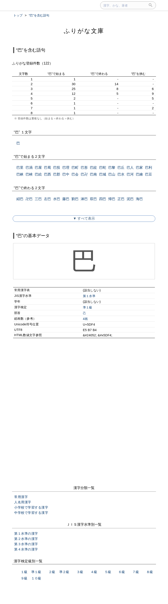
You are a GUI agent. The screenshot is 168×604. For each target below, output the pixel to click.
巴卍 (84, 174)
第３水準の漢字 (26, 544)
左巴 (47, 199)
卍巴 (29, 199)
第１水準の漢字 (26, 533)
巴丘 (120, 167)
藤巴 (65, 199)
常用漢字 (21, 497)
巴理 (65, 167)
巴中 (65, 174)
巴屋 (38, 167)
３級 (80, 572)
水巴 (56, 199)
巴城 (102, 174)
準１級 (87, 307)
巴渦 (29, 167)
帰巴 (111, 199)
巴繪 (139, 174)
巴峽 (29, 174)
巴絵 (38, 174)
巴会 (75, 174)
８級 (149, 572)
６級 (121, 572)
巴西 (47, 174)
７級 (135, 572)
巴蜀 (47, 167)
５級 (108, 572)
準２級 (64, 572)
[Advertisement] (84, 379)
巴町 (75, 167)
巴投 (56, 167)
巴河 (130, 174)
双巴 (93, 199)
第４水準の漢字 (26, 549)
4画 (85, 319)
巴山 (111, 174)
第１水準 (89, 296)
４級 (94, 572)
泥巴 (130, 199)
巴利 (148, 167)
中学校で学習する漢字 (31, 512)
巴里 (19, 167)
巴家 (139, 167)
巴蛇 (102, 167)
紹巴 (19, 199)
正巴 (120, 199)
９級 (24, 578)
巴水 (120, 174)
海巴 (139, 199)
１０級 (36, 578)
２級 (52, 572)
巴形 (84, 167)
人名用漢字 (22, 502)
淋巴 (84, 199)
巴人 (130, 167)
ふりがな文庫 (84, 30)
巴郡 (56, 174)
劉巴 (75, 199)
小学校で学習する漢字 (31, 507)
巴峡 (19, 174)
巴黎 (111, 167)
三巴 (38, 199)
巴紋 (93, 167)
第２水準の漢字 (26, 539)
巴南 (93, 174)
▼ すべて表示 (84, 218)
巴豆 (148, 174)
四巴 (102, 199)
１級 (24, 572)
